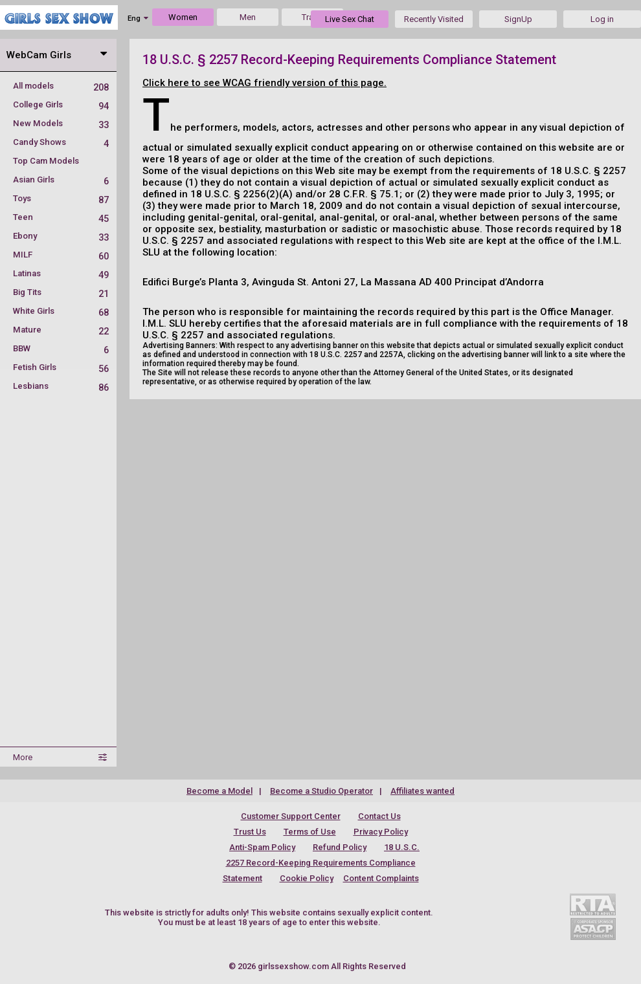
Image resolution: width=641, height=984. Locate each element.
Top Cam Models (46, 161)
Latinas (61, 273)
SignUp (518, 19)
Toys (61, 198)
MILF (61, 254)
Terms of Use (310, 831)
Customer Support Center (291, 816)
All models (61, 86)
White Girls (61, 311)
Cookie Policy (306, 878)
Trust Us (250, 831)
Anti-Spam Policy (262, 847)
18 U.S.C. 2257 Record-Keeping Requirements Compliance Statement (321, 862)
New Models (61, 123)
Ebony (61, 236)
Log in (602, 19)
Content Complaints (381, 878)
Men (248, 17)
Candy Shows (61, 142)
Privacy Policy (381, 831)
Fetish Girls (61, 367)
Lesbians (61, 386)
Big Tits (61, 292)
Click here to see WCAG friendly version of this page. (264, 83)
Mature (61, 329)
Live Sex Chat (349, 19)
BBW (61, 348)
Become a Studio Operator (321, 791)
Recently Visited (434, 19)
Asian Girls (61, 179)
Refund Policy (339, 847)
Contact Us (379, 816)
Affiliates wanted (422, 791)
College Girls (61, 104)
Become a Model (219, 791)
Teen (61, 217)
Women (182, 17)
